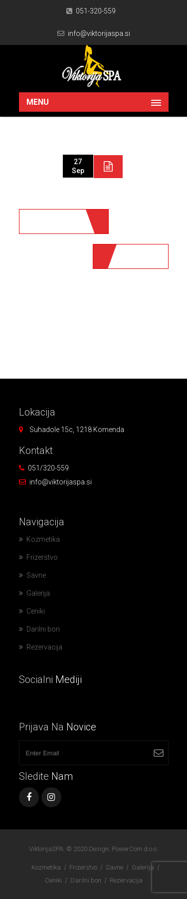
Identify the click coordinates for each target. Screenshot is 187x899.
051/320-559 (48, 468)
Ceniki (35, 611)
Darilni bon (43, 629)
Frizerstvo (42, 557)
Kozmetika (43, 539)
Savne (36, 575)
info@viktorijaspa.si (99, 33)
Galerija (38, 593)
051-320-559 (96, 11)
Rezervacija (44, 647)
